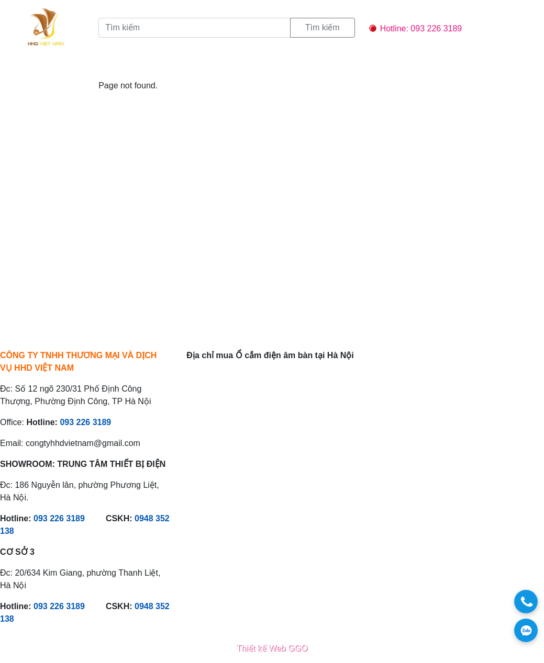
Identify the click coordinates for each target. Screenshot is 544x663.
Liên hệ (312, 66)
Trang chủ (45, 66)
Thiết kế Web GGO (272, 648)
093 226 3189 (85, 422)
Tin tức (207, 66)
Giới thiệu (102, 66)
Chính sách (260, 66)
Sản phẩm (156, 66)
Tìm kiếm (322, 27)
